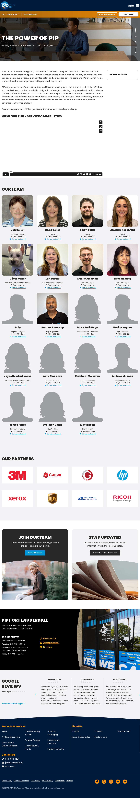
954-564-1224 (30, 14)
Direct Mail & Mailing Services (9, 744)
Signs (4, 731)
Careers (98, 731)
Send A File (128, 14)
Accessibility (35, 781)
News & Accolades (81, 737)
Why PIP (75, 731)
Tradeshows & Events (32, 747)
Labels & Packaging (52, 733)
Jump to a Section (118, 74)
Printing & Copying (11, 737)
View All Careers (35, 553)
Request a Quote (107, 14)
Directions (45, 647)
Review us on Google (12, 703)
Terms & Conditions (21, 781)
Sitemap (69, 781)
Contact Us (8, 754)
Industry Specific (55, 749)
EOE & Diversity (47, 781)
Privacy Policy (7, 781)
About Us (77, 726)
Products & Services (13, 726)
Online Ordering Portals (32, 733)
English (131, 6)
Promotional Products (53, 742)
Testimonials (101, 737)
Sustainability (124, 731)
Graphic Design (32, 740)
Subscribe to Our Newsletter (105, 553)
